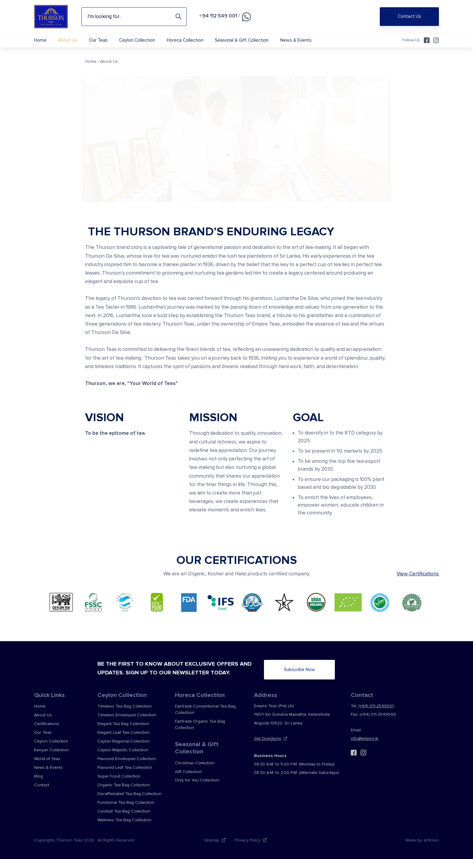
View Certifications (418, 574)
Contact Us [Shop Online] (409, 16)
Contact (41, 784)
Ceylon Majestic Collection (122, 749)
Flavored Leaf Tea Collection (124, 767)
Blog (38, 776)
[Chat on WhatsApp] (246, 16)
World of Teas (47, 758)
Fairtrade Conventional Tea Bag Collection (205, 709)
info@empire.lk (364, 738)
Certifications (46, 723)
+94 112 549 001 (218, 16)
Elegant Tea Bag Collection (123, 723)
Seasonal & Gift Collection (241, 40)
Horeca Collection (185, 40)
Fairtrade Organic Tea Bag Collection (200, 724)
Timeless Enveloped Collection (126, 714)
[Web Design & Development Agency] (431, 840)
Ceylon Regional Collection (123, 741)
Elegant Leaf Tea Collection (123, 732)
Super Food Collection (119, 776)
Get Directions (267, 738)
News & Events (296, 40)
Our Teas (98, 40)
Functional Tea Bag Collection (125, 802)
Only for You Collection (197, 780)
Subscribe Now (299, 670)
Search (178, 17)
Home (40, 40)
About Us (67, 40)
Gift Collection (188, 771)
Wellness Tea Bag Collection (124, 819)
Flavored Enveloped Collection (126, 758)
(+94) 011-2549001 (376, 705)
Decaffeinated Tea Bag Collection (129, 793)
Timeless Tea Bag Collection (124, 706)
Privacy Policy (248, 840)
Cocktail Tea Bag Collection (123, 811)
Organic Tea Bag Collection (123, 784)
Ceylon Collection (137, 40)
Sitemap (211, 840)
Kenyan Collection (51, 749)
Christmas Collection (194, 762)
